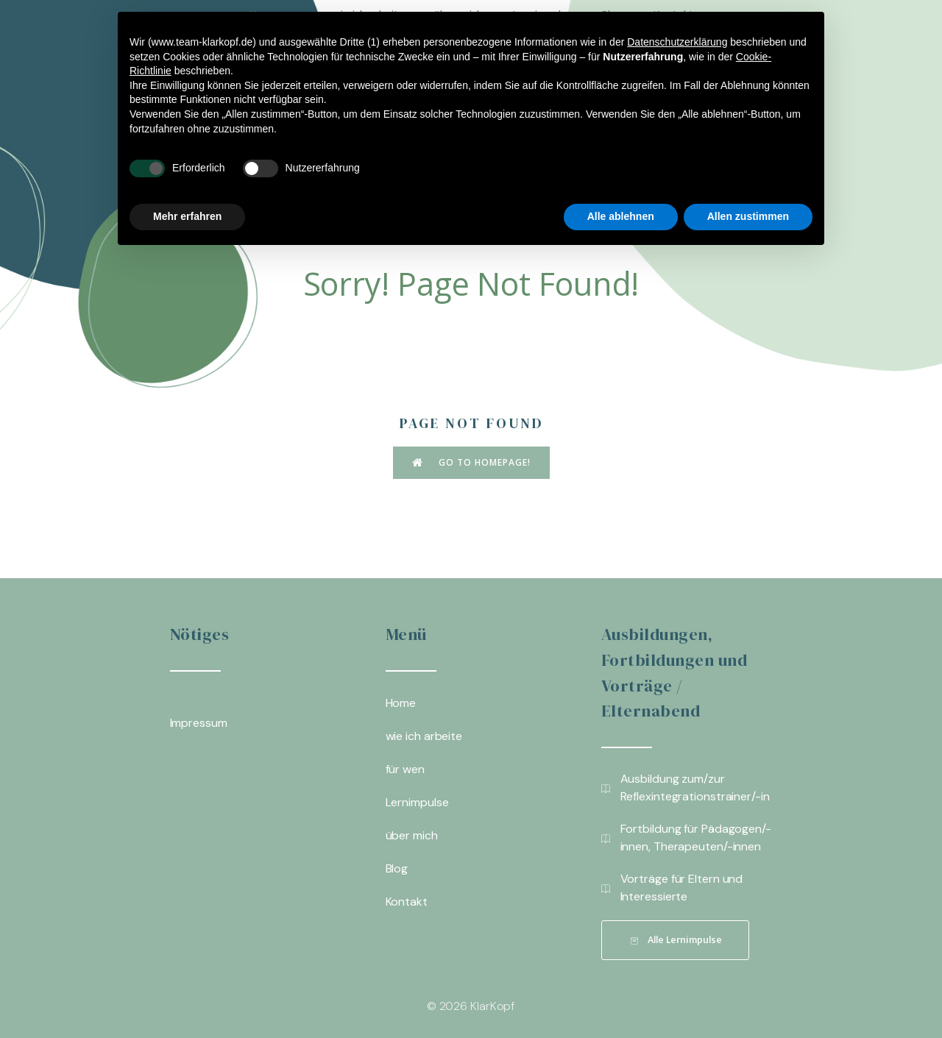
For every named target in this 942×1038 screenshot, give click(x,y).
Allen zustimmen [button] (748, 216)
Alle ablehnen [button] (620, 216)
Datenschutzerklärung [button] (677, 42)
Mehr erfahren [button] (187, 216)
